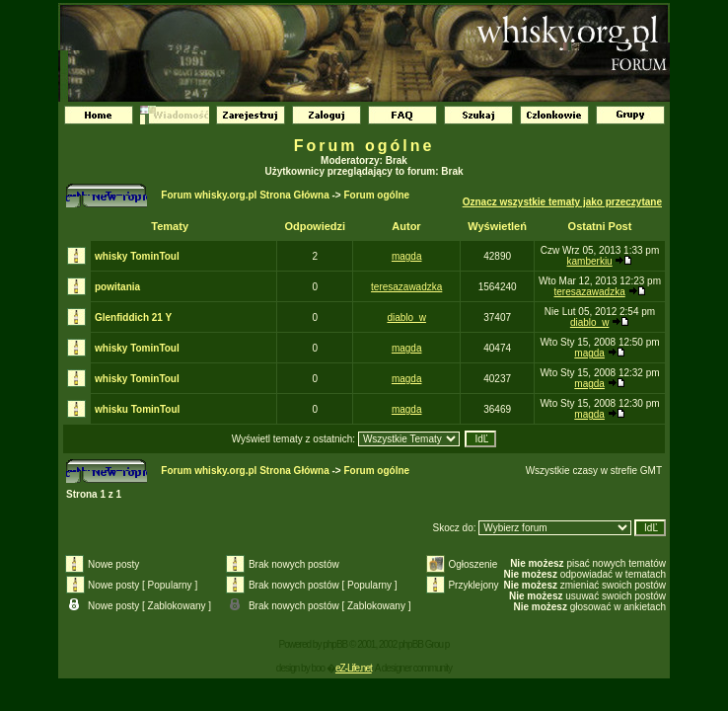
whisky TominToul (137, 256)
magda (407, 256)
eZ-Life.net (353, 668)
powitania (117, 286)
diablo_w (406, 317)
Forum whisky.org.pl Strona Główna (244, 195)
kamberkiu (590, 261)
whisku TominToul (137, 409)
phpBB (335, 644)
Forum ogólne (364, 145)
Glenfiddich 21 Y (133, 317)
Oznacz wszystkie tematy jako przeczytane (562, 202)
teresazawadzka (406, 286)
